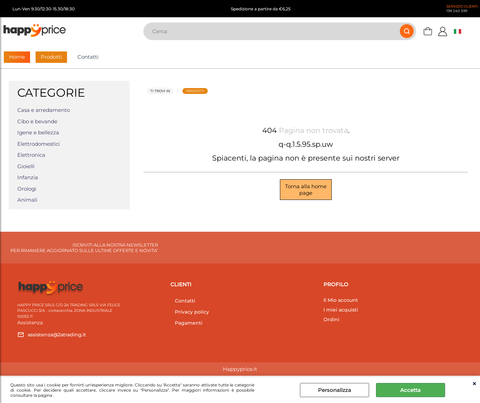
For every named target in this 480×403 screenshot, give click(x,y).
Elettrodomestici (38, 144)
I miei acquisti (340, 310)
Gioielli (26, 166)
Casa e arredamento (43, 110)
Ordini (331, 319)
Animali (27, 199)
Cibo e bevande (37, 121)
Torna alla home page (306, 189)
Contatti (87, 57)
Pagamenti (189, 323)
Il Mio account (340, 300)
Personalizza (334, 390)
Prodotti (51, 57)
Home (17, 57)
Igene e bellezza (38, 132)
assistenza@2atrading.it (57, 335)
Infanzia (27, 177)
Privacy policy (192, 312)
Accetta (410, 390)
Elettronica (31, 155)
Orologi (26, 188)
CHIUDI (474, 384)
